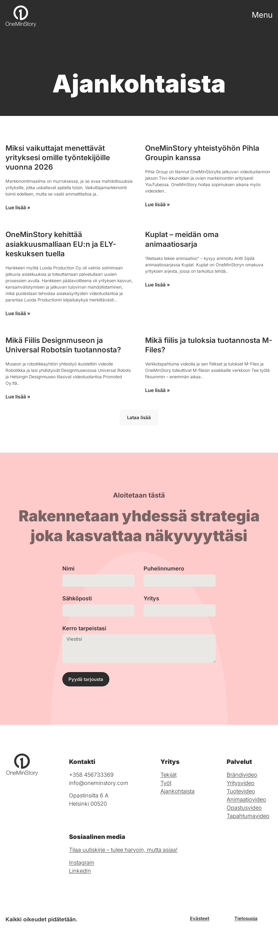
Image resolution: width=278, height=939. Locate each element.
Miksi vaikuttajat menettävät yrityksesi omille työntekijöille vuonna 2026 (57, 157)
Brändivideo (242, 775)
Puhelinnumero (164, 569)
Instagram (81, 862)
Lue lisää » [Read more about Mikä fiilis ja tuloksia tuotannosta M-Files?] (157, 390)
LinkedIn (80, 871)
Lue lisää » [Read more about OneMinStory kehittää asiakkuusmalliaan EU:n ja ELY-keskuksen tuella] (17, 313)
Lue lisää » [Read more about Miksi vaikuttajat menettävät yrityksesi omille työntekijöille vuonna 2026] (17, 207)
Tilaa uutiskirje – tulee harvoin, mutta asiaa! (123, 850)
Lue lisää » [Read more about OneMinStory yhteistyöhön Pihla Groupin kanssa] (157, 204)
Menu (262, 15)
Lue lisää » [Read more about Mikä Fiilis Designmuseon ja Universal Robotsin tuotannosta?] (17, 397)
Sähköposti (77, 599)
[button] (139, 417)
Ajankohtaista (177, 791)
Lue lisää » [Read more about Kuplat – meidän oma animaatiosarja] (157, 285)
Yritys (151, 599)
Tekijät (168, 775)
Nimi (68, 569)
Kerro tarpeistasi (84, 628)
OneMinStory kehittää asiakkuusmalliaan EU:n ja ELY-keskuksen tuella (60, 244)
